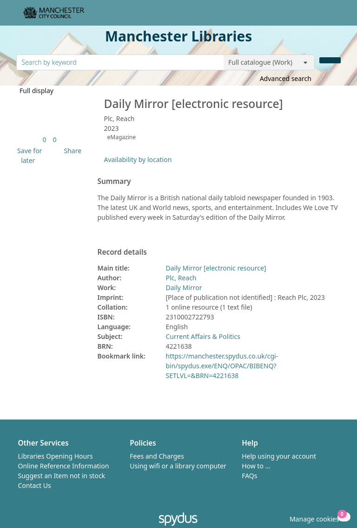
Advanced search (285, 78)
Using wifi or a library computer (178, 465)
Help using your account (279, 456)
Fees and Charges (157, 456)
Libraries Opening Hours (55, 456)
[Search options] (269, 62)
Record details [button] (122, 252)
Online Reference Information (63, 465)
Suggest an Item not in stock (62, 475)
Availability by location (138, 159)
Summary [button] (114, 181)
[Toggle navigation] (336, 16)
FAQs (249, 475)
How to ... (256, 465)
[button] (28, 155)
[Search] (330, 60)
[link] (44, 139)
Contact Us (34, 485)
